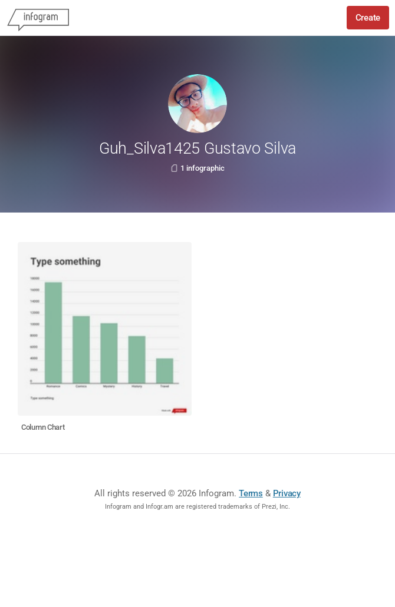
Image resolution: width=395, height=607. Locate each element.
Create (368, 17)
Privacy (287, 493)
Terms (251, 493)
